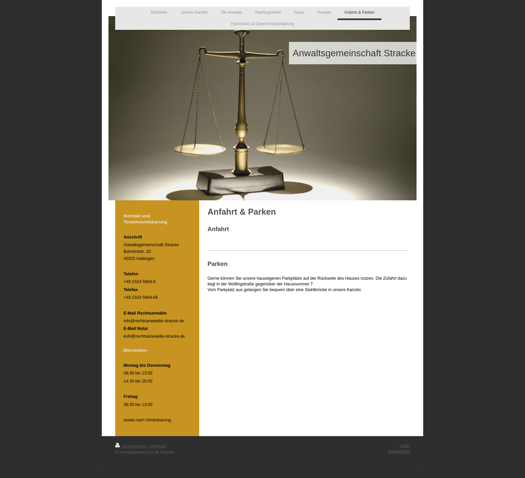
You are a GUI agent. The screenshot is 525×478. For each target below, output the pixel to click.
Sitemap (158, 446)
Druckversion (131, 446)
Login (404, 445)
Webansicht (399, 451)
